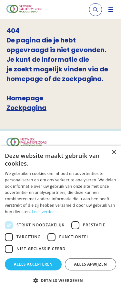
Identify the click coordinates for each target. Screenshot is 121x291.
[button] (60, 280)
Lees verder (43, 211)
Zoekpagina (26, 107)
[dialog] (60, 218)
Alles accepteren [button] (33, 264)
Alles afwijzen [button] (90, 264)
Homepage (24, 98)
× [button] (113, 152)
